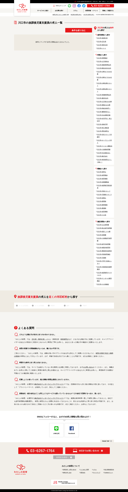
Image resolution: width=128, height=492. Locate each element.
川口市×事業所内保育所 (104, 251)
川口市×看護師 (101, 208)
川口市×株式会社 (102, 156)
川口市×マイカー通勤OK (104, 146)
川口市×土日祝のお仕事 (104, 101)
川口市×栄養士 (101, 198)
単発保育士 (64, 339)
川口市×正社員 (101, 41)
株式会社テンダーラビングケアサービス (49, 384)
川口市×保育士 (101, 172)
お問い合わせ (89, 367)
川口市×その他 (101, 215)
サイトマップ (96, 472)
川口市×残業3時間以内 (104, 65)
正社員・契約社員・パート (41, 339)
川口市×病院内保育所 (103, 247)
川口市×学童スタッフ (103, 191)
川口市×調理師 (101, 201)
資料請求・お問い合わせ (69, 469)
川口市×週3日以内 (102, 98)
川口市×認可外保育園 (103, 244)
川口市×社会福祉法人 (103, 153)
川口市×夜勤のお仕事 (103, 105)
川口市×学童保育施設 (103, 254)
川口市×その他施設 (103, 284)
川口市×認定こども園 (103, 231)
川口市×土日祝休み (103, 61)
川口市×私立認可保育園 (104, 228)
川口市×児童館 (101, 257)
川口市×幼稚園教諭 (103, 182)
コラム (95, 469)
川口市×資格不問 (102, 124)
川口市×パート (101, 48)
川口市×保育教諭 (102, 175)
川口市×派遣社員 (102, 38)
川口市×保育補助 (102, 178)
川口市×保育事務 (102, 211)
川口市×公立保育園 (103, 225)
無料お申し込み (67, 472)
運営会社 (82, 472)
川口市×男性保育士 (103, 131)
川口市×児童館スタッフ (104, 194)
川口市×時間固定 (102, 58)
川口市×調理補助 (102, 205)
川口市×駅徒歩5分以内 (104, 68)
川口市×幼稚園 (101, 235)
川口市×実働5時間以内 (104, 95)
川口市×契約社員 (102, 45)
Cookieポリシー (108, 472)
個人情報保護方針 (109, 469)
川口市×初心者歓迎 (103, 128)
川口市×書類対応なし (103, 112)
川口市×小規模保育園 (103, 149)
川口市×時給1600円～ (104, 108)
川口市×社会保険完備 (103, 115)
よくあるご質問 (84, 469)
